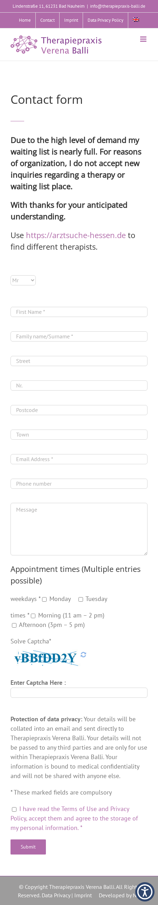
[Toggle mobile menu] (143, 39)
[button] (144, 891)
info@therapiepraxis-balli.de (117, 6)
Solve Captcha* (31, 641)
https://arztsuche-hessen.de (76, 235)
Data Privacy (56, 895)
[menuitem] (136, 20)
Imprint (83, 895)
